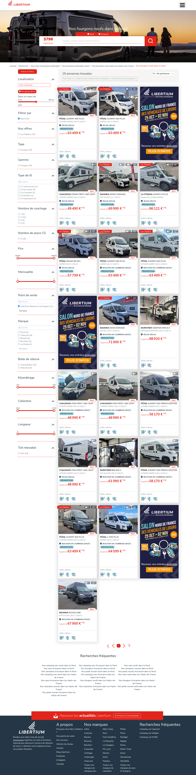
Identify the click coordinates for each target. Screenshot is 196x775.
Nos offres (25, 125)
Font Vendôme (109, 733)
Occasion (105, 31)
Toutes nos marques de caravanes (108, 764)
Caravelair (88, 745)
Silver (123, 749)
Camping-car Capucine (150, 725)
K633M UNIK (70, 609)
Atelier (117, 3)
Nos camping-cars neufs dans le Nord (59, 662)
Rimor (123, 741)
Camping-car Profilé (149, 733)
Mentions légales (99, 772)
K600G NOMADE (113, 191)
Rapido (123, 737)
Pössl (122, 729)
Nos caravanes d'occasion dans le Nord (59, 668)
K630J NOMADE (112, 324)
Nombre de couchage (32, 205)
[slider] (17, 255)
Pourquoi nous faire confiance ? (69, 727)
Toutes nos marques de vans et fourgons (128, 764)
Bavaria (87, 733)
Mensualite (25, 269)
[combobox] (110, 36)
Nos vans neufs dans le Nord (137, 662)
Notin (105, 753)
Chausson (88, 757)
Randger (124, 733)
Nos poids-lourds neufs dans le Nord (97, 668)
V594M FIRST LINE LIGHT (77, 191)
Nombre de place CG (32, 230)
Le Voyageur (108, 741)
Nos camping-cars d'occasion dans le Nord (98, 662)
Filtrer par (24, 110)
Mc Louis (107, 745)
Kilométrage (26, 374)
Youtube (60, 760)
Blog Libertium (63, 748)
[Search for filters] (36, 178)
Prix (20, 245)
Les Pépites (69, 3)
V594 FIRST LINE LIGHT (76, 400)
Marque (23, 318)
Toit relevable (27, 444)
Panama (106, 757)
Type (21, 141)
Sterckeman (125, 753)
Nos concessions (171, 3)
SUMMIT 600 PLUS (71, 115)
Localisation (26, 76)
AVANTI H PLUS (154, 191)
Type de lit (25, 172)
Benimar (88, 737)
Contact (185, 3)
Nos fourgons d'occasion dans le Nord (98, 665)
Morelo (106, 749)
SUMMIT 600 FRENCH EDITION (159, 400)
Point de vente (27, 292)
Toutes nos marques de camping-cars (90, 764)
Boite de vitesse (28, 356)
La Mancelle (108, 737)
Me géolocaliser (27, 88)
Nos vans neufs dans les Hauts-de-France (137, 671)
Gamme (23, 157)
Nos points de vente (65, 732)
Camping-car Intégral (149, 729)
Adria (86, 725)
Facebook (60, 752)
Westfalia (124, 757)
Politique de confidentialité (78, 772)
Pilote (123, 725)
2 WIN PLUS (109, 533)
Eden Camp (108, 725)
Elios (105, 729)
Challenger (89, 753)
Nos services (93, 3)
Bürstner (88, 741)
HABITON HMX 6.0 (155, 324)
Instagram (60, 756)
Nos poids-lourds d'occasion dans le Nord (137, 668)
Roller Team (125, 745)
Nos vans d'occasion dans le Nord (59, 665)
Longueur (24, 421)
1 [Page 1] (118, 643)
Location (126, 3)
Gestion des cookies (118, 772)
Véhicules (81, 3)
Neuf (92, 31)
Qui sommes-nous (141, 3)
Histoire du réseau (64, 740)
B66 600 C (111, 467)
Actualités (156, 3)
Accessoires (106, 3)
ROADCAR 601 (70, 258)
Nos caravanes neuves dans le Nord (137, 665)
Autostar (88, 729)
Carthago (88, 749)
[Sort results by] (163, 70)
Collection (24, 398)
